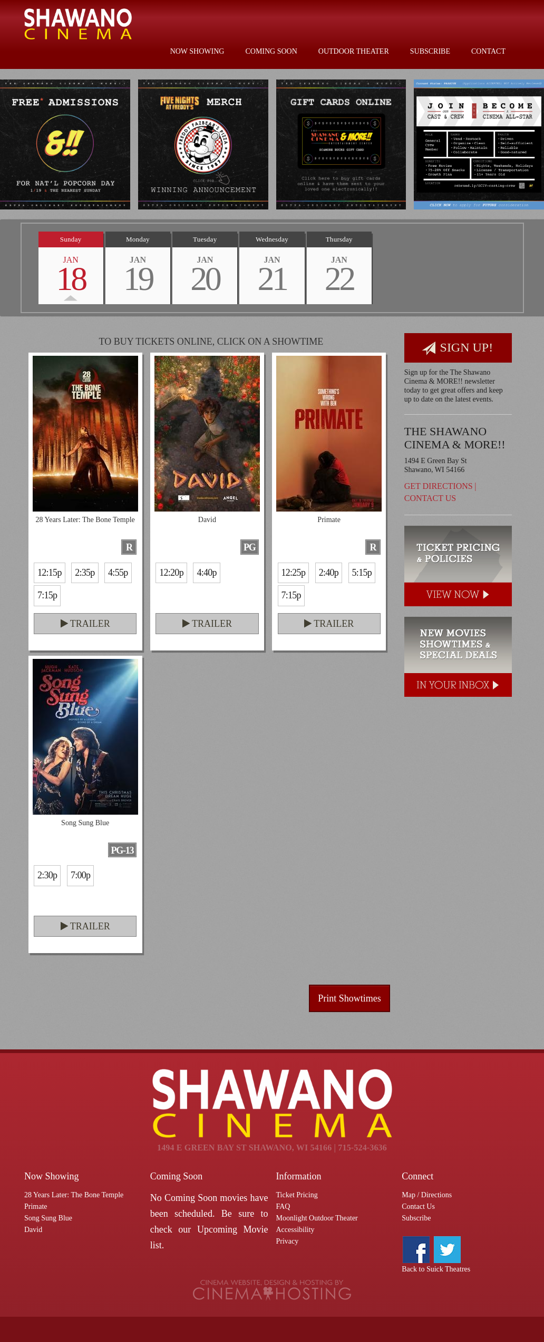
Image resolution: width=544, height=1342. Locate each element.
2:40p (328, 572)
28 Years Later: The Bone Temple (73, 1195)
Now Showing (197, 51)
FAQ (283, 1206)
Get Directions (438, 486)
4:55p (118, 572)
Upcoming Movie (232, 1229)
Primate (35, 1206)
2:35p (84, 572)
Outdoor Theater (353, 51)
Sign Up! (457, 348)
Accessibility (295, 1230)
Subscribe (430, 51)
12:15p (49, 572)
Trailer (85, 623)
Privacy (287, 1241)
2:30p (47, 875)
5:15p (362, 572)
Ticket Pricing (297, 1195)
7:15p (47, 595)
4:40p (206, 572)
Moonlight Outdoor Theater (317, 1218)
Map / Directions (427, 1195)
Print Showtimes (349, 998)
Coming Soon (271, 51)
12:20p (171, 572)
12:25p (293, 572)
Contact (488, 51)
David (33, 1230)
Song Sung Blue (48, 1218)
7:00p (80, 875)
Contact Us (430, 498)
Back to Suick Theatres (436, 1269)
